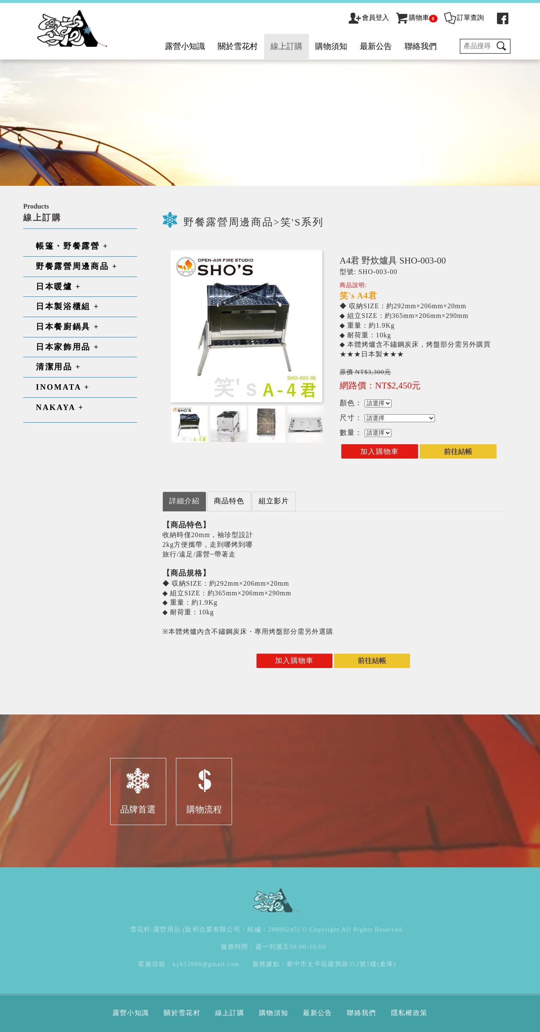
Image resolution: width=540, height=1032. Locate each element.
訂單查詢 (463, 17)
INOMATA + (63, 387)
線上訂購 (286, 46)
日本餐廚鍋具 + (68, 326)
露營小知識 (185, 46)
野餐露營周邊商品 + (77, 266)
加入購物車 (379, 452)
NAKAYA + (60, 407)
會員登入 (375, 17)
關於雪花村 (238, 46)
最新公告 (376, 46)
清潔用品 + (58, 366)
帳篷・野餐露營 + (72, 246)
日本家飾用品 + (68, 346)
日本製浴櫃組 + (68, 306)
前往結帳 (458, 452)
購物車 (416, 17)
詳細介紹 (184, 501)
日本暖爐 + (58, 286)
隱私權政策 (409, 1012)
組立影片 (274, 501)
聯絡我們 (421, 46)
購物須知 (331, 46)
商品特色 (229, 501)
